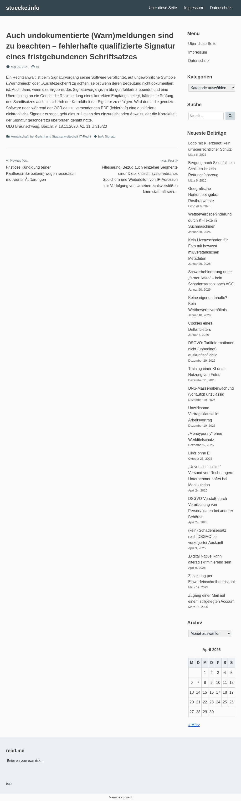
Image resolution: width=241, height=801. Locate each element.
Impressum (193, 8)
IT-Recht (85, 136)
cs (37, 67)
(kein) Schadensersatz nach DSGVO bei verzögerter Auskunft (207, 536)
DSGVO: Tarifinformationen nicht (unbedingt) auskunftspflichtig (211, 349)
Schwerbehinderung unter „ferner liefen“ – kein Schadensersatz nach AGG (211, 278)
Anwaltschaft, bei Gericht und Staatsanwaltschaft (44, 136)
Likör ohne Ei (199, 453)
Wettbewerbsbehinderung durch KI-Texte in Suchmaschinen (210, 220)
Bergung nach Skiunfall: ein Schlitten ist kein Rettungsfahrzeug (211, 169)
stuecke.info (23, 8)
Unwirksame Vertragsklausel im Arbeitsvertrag (204, 414)
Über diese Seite (163, 8)
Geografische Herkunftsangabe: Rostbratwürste (203, 195)
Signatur (110, 136)
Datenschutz (220, 8)
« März (194, 725)
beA (101, 136)
